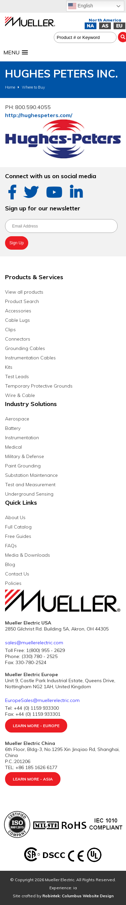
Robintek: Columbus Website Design (78, 895)
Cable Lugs (17, 320)
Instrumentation (22, 438)
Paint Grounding (23, 466)
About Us (15, 517)
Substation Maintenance (31, 475)
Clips (10, 329)
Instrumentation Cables (30, 358)
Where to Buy (33, 87)
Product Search (22, 301)
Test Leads (17, 376)
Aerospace (17, 419)
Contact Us (17, 574)
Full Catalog (18, 527)
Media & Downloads (27, 555)
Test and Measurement (30, 485)
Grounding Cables (25, 348)
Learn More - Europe (36, 725)
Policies (13, 583)
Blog (10, 564)
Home (10, 87)
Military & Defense (24, 456)
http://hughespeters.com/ (38, 115)
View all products (24, 292)
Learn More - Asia (33, 779)
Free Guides (18, 536)
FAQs (11, 546)
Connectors (17, 339)
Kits (8, 367)
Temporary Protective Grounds (39, 386)
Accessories (18, 311)
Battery (12, 428)
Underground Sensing (29, 494)
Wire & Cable (20, 395)
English (80, 6)
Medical (13, 447)
